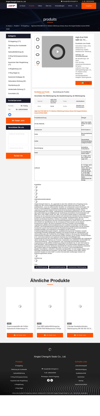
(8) (17, 47)
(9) (14, 85)
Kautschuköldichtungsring (57, 267)
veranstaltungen (59, 6)
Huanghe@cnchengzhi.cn (69, 1)
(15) (13, 93)
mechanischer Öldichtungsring (77, 267)
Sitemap (81, 380)
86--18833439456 (88, 1)
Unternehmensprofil (81, 365)
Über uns (48, 6)
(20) (17, 81)
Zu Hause (22, 6)
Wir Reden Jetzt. (18, 121)
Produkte (31, 6)
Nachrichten (81, 377)
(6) (16, 77)
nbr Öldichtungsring (41, 267)
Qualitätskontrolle (81, 373)
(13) (14, 69)
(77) (18, 63)
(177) (14, 41)
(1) (14, 73)
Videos (40, 6)
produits (16, 26)
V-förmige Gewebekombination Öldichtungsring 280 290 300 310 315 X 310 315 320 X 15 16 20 (79, 328)
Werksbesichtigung (80, 369)
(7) (16, 89)
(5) (16, 52)
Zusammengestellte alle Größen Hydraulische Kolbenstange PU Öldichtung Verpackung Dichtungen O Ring (19, 328)
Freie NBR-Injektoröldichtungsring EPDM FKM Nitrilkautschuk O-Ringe (49, 327)
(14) (17, 57)
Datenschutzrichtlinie (81, 384)
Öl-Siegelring (25, 26)
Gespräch (89, 6)
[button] (38, 65)
